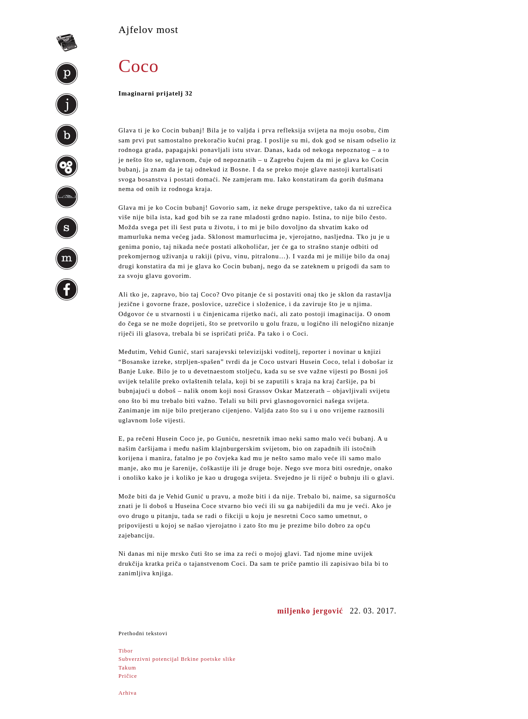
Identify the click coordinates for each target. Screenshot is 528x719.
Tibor (126, 650)
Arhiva (128, 692)
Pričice (128, 676)
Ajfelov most (149, 29)
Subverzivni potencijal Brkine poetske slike (177, 659)
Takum (127, 667)
